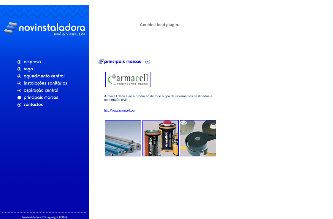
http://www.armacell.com (120, 109)
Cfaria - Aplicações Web (44, 215)
